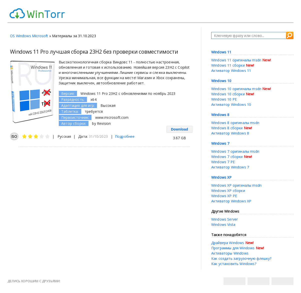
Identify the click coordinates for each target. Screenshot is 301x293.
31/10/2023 (98, 136)
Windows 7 (220, 143)
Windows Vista (223, 224)
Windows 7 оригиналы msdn (235, 151)
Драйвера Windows (227, 242)
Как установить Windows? (233, 263)
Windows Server (224, 219)
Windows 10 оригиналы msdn (236, 88)
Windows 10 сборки (228, 94)
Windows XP (221, 177)
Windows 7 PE (223, 161)
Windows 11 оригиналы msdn (236, 60)
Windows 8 (220, 114)
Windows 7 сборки (227, 156)
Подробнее (125, 136)
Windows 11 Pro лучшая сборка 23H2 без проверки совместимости (94, 51)
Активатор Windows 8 (230, 133)
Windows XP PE (224, 195)
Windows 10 (221, 80)
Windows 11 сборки (228, 65)
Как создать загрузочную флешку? (241, 258)
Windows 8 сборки (227, 128)
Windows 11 (221, 52)
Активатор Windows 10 (231, 104)
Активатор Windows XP (231, 201)
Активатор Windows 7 (230, 167)
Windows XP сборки (228, 190)
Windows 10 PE (224, 99)
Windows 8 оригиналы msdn (235, 122)
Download (179, 129)
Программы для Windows (233, 248)
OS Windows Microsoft (29, 35)
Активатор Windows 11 (231, 70)
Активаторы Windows (229, 253)
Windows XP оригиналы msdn (236, 185)
